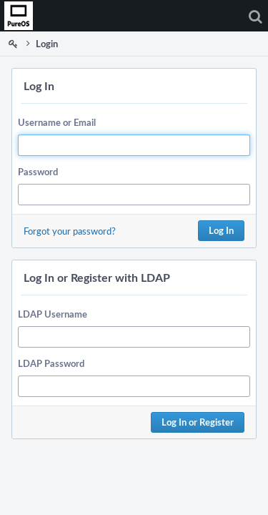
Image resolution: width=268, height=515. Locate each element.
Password (38, 171)
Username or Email (57, 122)
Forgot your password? (70, 231)
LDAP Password (51, 363)
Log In (221, 230)
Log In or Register (198, 422)
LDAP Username (52, 314)
